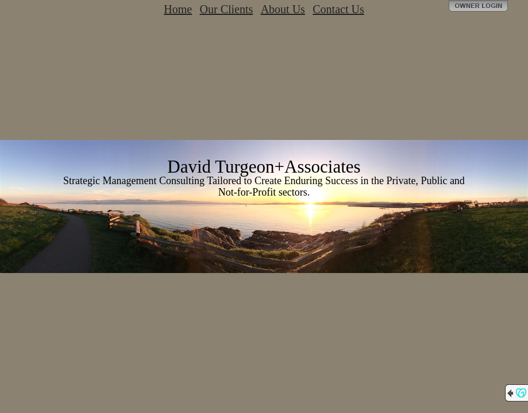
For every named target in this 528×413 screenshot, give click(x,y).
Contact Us (338, 9)
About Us (283, 9)
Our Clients (226, 9)
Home (178, 9)
